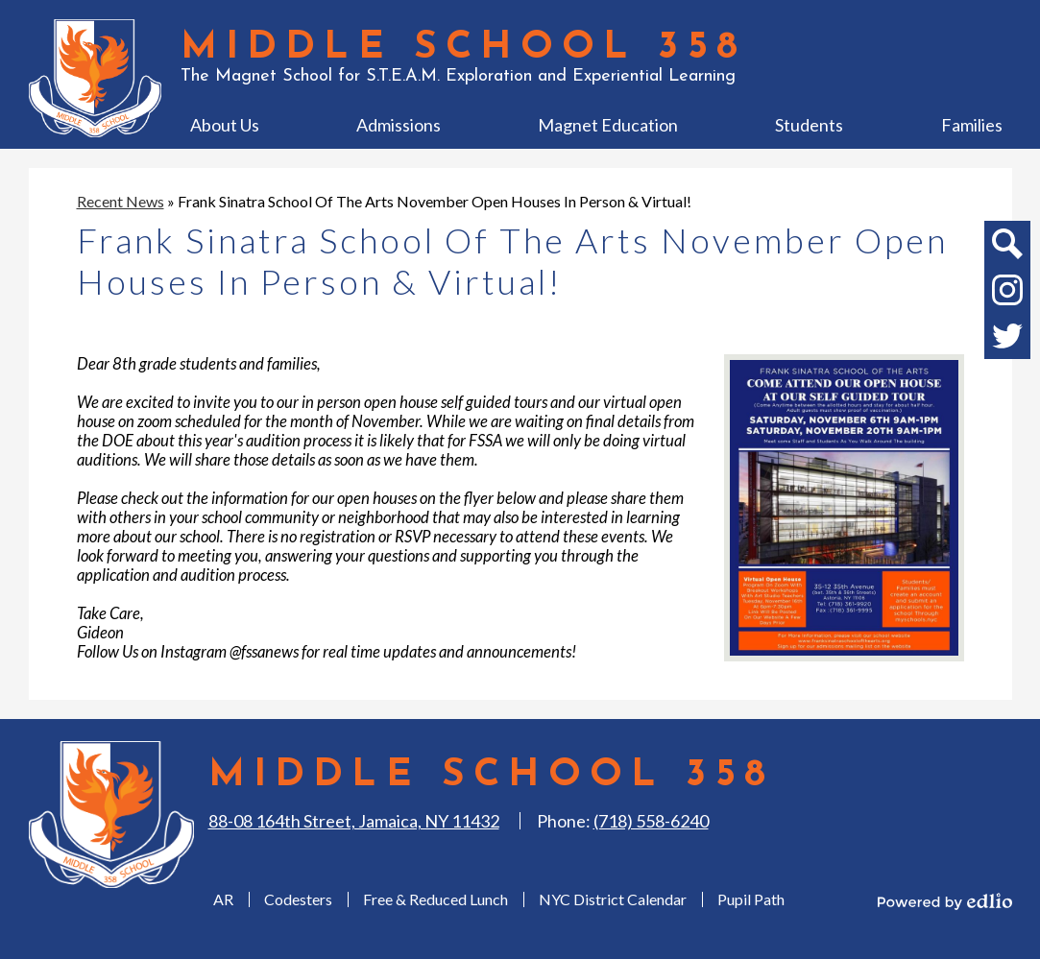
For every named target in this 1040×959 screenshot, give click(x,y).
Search (1006, 247)
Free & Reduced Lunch (435, 899)
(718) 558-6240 (651, 820)
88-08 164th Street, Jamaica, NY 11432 (353, 820)
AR (223, 899)
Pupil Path (751, 899)
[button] (225, 125)
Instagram (1007, 294)
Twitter (1007, 340)
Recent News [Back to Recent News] (120, 201)
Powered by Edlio (945, 901)
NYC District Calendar (613, 899)
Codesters (298, 899)
